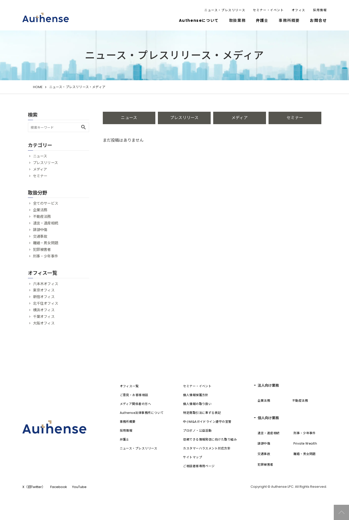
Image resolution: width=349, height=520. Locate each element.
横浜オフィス (44, 310)
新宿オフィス (44, 296)
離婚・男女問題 (45, 243)
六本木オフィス (45, 283)
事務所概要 (128, 421)
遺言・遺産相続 (45, 223)
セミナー (295, 118)
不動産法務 (42, 216)
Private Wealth (305, 443)
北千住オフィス (45, 303)
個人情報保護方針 (195, 395)
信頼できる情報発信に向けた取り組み (210, 439)
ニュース (129, 118)
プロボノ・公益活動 (197, 430)
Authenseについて (199, 20)
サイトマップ (192, 457)
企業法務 (40, 210)
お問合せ (318, 20)
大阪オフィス (44, 323)
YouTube (79, 486)
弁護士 (262, 20)
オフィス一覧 (129, 386)
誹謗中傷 (40, 229)
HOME (38, 87)
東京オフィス (44, 290)
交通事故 (40, 236)
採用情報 (320, 10)
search (83, 127)
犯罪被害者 (42, 249)
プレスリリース (184, 118)
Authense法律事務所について (142, 413)
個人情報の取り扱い (197, 404)
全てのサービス (45, 203)
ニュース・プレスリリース (224, 10)
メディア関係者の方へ (135, 404)
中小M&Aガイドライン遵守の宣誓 (207, 421)
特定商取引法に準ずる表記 (202, 413)
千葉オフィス (44, 316)
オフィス (298, 10)
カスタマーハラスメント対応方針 (206, 448)
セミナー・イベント (268, 10)
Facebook (58, 486)
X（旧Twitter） (33, 486)
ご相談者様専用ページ (199, 466)
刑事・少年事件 (45, 256)
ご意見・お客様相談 (134, 395)
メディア (239, 118)
